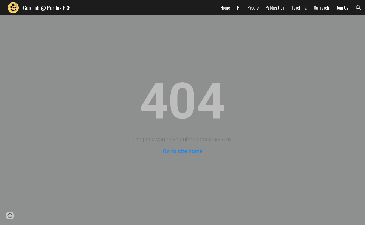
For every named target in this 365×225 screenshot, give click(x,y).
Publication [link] (275, 7)
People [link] (253, 7)
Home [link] (225, 7)
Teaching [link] (299, 7)
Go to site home (183, 151)
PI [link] (238, 7)
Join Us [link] (342, 7)
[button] (358, 7)
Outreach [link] (321, 7)
